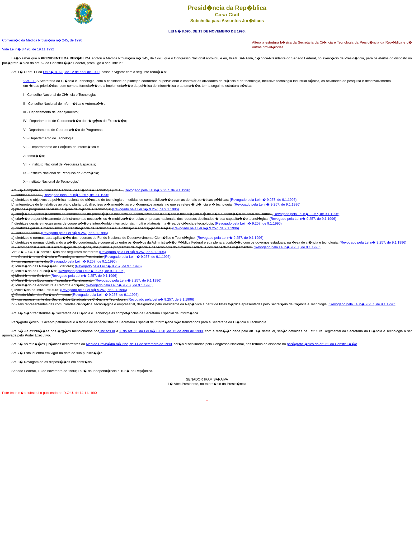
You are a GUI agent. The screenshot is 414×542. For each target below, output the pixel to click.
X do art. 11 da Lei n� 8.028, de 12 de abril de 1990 (161, 331)
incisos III (107, 331)
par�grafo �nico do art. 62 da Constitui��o (322, 344)
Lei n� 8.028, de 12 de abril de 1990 (71, 72)
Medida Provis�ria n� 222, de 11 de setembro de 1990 (129, 344)
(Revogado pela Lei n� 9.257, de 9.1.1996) (157, 190)
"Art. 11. (29, 81)
